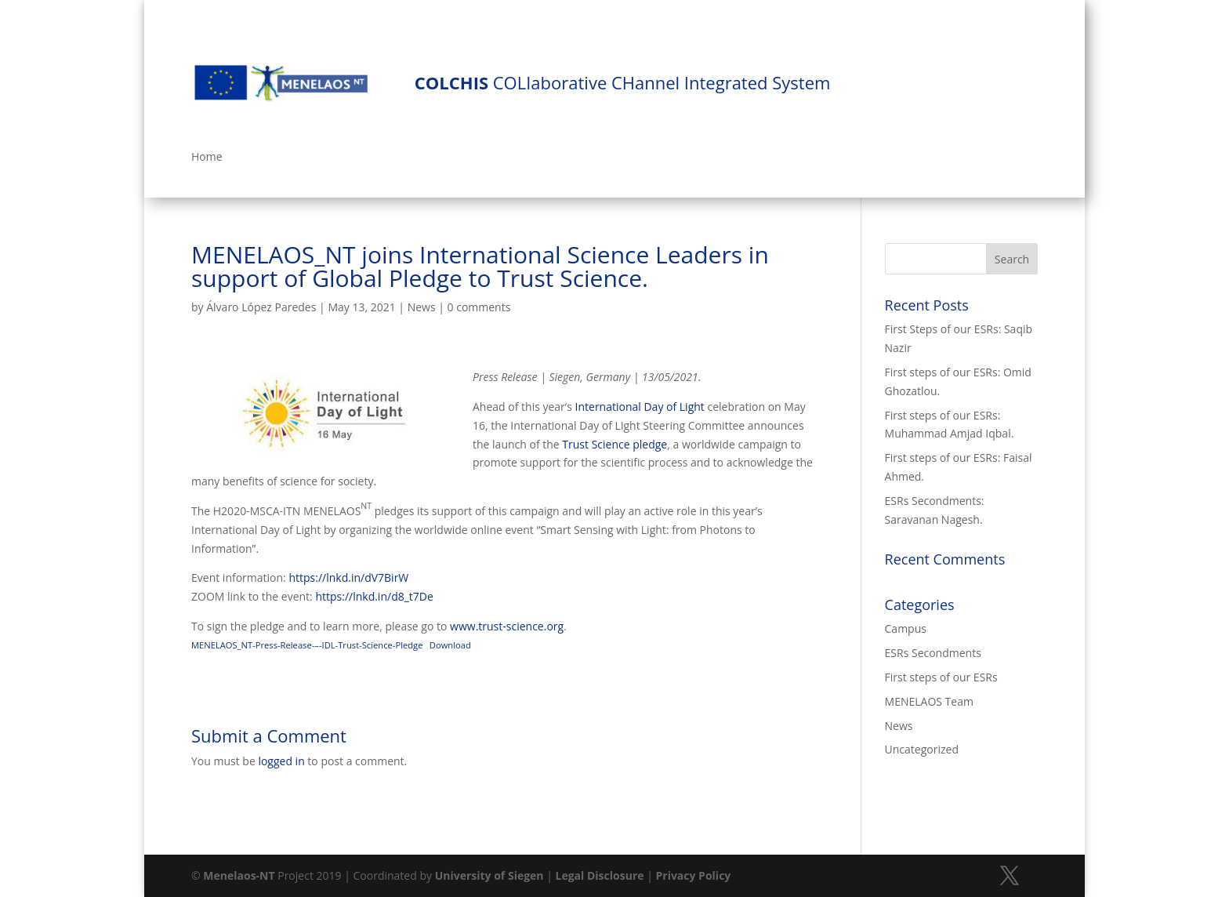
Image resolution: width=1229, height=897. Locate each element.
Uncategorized (922, 749)
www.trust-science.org (507, 626)
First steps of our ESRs (941, 677)
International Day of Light (640, 406)
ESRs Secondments (933, 652)
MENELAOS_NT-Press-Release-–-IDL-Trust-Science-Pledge (306, 645)
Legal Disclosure (600, 875)
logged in (281, 761)
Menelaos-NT (238, 875)
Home (207, 157)
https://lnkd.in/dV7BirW (348, 577)
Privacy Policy (693, 875)
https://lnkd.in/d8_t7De (374, 596)
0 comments (479, 307)
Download (450, 645)
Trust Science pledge (614, 444)
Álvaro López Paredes (261, 307)
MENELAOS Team (929, 701)
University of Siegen (489, 875)
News (422, 307)
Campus (905, 628)
